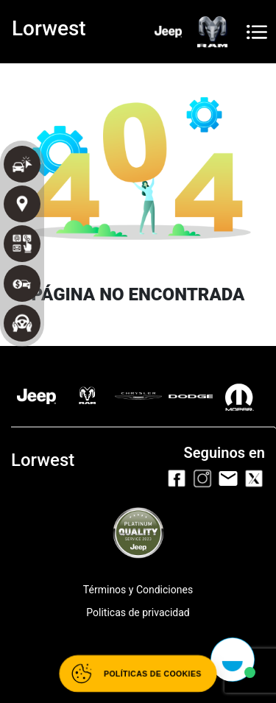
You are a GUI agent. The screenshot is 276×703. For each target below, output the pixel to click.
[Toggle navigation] (257, 32)
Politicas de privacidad (137, 612)
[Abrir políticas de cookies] (138, 673)
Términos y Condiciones (138, 590)
